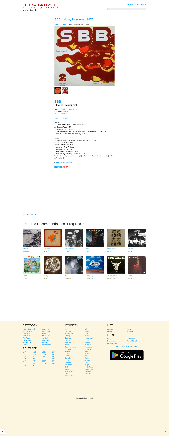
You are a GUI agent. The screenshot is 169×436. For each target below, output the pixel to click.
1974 (53, 354)
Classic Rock (46, 336)
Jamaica (87, 360)
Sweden (68, 342)
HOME (56, 24)
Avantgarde (27, 342)
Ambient (45, 342)
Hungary (68, 349)
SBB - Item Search (29, 214)
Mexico (86, 358)
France (86, 331)
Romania (87, 349)
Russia (86, 353)
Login (143, 4)
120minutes (131, 339)
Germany (68, 331)
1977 (44, 356)
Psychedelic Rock (29, 329)
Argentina (68, 365)
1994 (24, 365)
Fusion (25, 345)
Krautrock (45, 340)
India (66, 374)
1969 (44, 352)
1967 (24, 352)
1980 (34, 359)
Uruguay (87, 365)
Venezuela (68, 362)
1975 (65, 114)
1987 (24, 363)
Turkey (67, 351)
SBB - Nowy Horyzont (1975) (74, 19)
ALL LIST (110, 329)
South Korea (88, 369)
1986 (53, 361)
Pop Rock (26, 338)
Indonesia (87, 371)
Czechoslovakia (70, 347)
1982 (53, 359)
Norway (67, 345)
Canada (67, 358)
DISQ (109, 339)
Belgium (68, 338)
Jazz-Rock (26, 336)
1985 (44, 361)
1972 (34, 354)
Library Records (112, 341)
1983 (24, 361)
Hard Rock (46, 333)
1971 (24, 354)
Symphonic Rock (28, 331)
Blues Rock (46, 331)
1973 (44, 354)
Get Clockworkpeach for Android (126, 354)
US (85, 356)
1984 (34, 361)
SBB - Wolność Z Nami (64, 162)
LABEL (109, 331)
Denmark (87, 345)
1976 (34, 356)
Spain (86, 333)
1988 (34, 363)
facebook (130, 331)
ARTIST (129, 329)
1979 (24, 359)
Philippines (69, 371)
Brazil (86, 362)
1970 (53, 352)
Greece (67, 340)
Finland (87, 342)
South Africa (88, 367)
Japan (67, 369)
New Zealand (69, 376)
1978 (53, 356)
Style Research (112, 343)
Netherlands (69, 333)
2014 (34, 365)
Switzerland (88, 338)
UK (66, 329)
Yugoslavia (88, 347)
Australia (87, 374)
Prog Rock (64, 118)
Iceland (87, 336)
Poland (65, 111)
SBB (64, 24)
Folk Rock (26, 333)
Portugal (68, 336)
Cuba (67, 360)
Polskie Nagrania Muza (69, 109)
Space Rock (27, 340)
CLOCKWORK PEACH (39, 5)
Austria (86, 340)
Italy (85, 329)
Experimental (46, 345)
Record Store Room (134, 341)
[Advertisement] (84, 187)
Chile (67, 367)
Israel (86, 351)
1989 (44, 363)
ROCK (56, 118)
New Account (133, 4)
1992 (53, 363)
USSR (67, 356)
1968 (34, 352)
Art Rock (45, 338)
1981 (44, 359)
